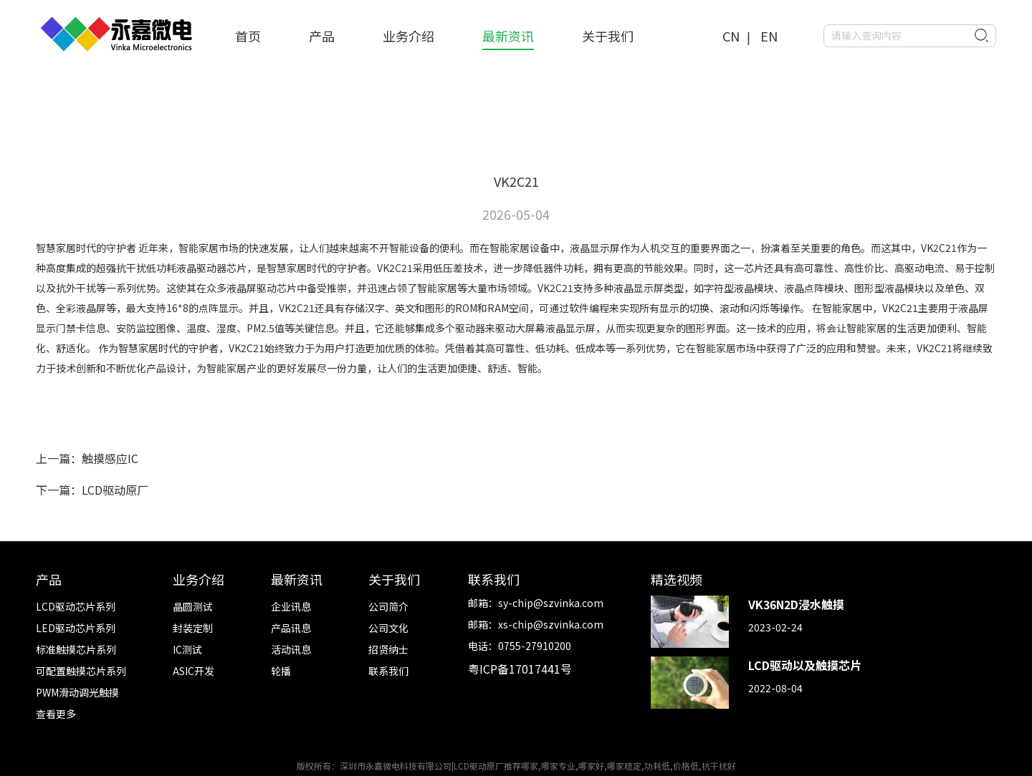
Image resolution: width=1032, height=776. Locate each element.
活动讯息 (291, 649)
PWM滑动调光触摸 (77, 692)
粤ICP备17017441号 (520, 668)
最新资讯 (508, 35)
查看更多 (56, 714)
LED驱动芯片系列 (75, 628)
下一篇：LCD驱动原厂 (92, 489)
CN (731, 35)
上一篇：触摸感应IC (87, 458)
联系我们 (388, 671)
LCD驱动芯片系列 (75, 606)
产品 (322, 35)
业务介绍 (408, 35)
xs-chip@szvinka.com (550, 624)
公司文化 (388, 628)
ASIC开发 (193, 671)
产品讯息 (291, 628)
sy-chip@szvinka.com (550, 603)
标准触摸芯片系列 (76, 649)
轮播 (281, 671)
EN (769, 35)
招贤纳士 (388, 649)
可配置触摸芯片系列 (81, 671)
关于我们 (608, 35)
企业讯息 (291, 606)
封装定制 (193, 628)
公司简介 (388, 606)
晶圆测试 (193, 606)
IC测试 (187, 649)
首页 (248, 35)
